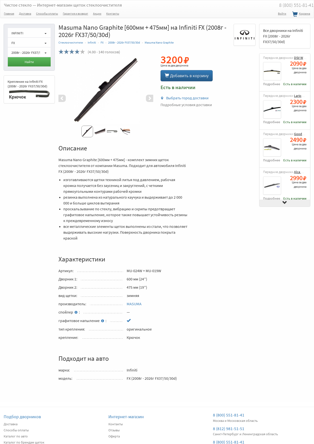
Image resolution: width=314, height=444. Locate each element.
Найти (29, 62)
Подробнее (271, 84)
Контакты (112, 13)
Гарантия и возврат (75, 13)
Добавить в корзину (187, 75)
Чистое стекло (63, 5)
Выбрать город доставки (185, 97)
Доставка (25, 13)
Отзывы (114, 430)
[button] (65, 98)
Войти (282, 13)
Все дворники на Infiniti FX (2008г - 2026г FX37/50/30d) (283, 36)
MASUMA (134, 303)
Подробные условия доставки (186, 104)
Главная (9, 13)
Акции (97, 13)
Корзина (300, 14)
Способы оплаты (47, 13)
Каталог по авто (16, 436)
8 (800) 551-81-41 (228, 415)
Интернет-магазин (126, 416)
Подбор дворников (22, 416)
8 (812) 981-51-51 (228, 428)
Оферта (114, 436)
